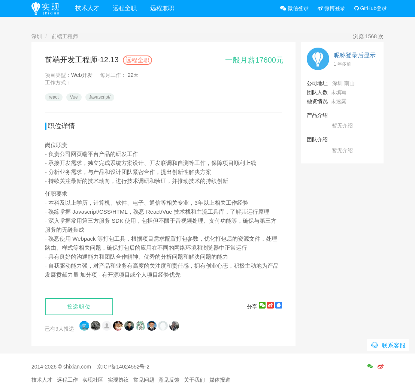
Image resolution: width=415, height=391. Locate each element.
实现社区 (92, 380)
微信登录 (294, 8)
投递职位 (79, 307)
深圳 (36, 36)
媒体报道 (219, 380)
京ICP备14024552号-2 (123, 367)
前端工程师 (65, 36)
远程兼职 (162, 8)
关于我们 (194, 380)
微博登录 (331, 8)
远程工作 (67, 380)
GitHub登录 (370, 8)
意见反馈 (168, 380)
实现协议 (118, 380)
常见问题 (143, 380)
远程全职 (125, 8)
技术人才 (87, 8)
